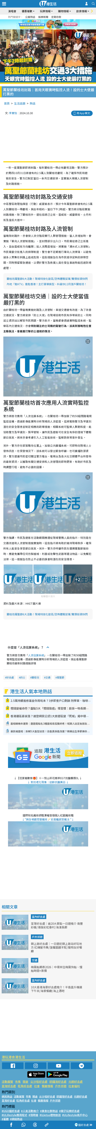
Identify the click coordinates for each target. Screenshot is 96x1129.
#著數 (5, 1119)
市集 (18, 1081)
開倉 (25, 1081)
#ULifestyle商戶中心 (75, 1115)
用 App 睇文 (83, 113)
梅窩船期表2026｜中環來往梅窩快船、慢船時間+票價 (56, 969)
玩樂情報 (45, 11)
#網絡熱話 (16, 1119)
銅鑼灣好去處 (57, 1081)
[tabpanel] (48, 24)
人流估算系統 (36, 655)
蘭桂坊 (35, 677)
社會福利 (74, 1086)
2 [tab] (47, 28)
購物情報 (63, 11)
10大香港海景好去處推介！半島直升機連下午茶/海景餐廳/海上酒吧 (56, 989)
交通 (47, 677)
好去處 (10, 677)
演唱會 (12, 11)
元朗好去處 (75, 1081)
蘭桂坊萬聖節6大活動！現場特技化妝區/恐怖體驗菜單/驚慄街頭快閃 (47, 279)
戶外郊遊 (37, 937)
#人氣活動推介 (30, 1111)
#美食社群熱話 (49, 1111)
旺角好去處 (25, 1086)
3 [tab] (50, 28)
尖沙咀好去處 (38, 1081)
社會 (37, 1086)
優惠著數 (27, 11)
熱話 (32, 103)
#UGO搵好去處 (11, 1111)
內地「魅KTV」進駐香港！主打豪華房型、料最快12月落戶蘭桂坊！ (47, 284)
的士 (22, 677)
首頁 (7, 103)
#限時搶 (33, 1115)
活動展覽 (7, 1081)
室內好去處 (38, 917)
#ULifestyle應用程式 (14, 1115)
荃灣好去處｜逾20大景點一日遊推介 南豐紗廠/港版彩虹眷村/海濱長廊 (57, 925)
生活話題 (19, 103)
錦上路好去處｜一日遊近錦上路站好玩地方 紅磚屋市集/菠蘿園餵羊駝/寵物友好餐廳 (56, 947)
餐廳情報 (47, 1086)
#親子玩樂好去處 (69, 1111)
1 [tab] (44, 28)
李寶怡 (13, 113)
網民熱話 (7, 1096)
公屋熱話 (30, 17)
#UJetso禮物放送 (50, 1115)
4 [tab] (54, 28)
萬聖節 (60, 677)
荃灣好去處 (9, 1086)
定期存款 (56, 17)
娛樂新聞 (43, 17)
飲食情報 (81, 11)
